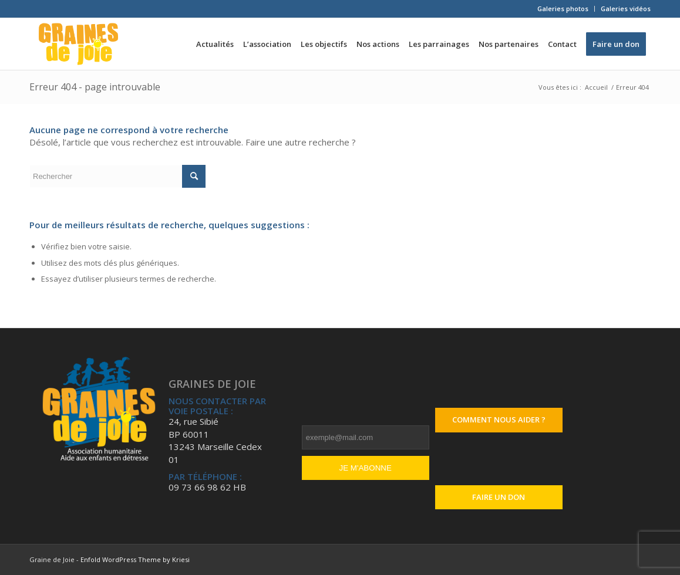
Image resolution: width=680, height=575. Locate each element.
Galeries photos (562, 8)
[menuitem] (563, 9)
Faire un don (498, 497)
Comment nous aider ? (499, 419)
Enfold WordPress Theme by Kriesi (135, 559)
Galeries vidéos (626, 8)
